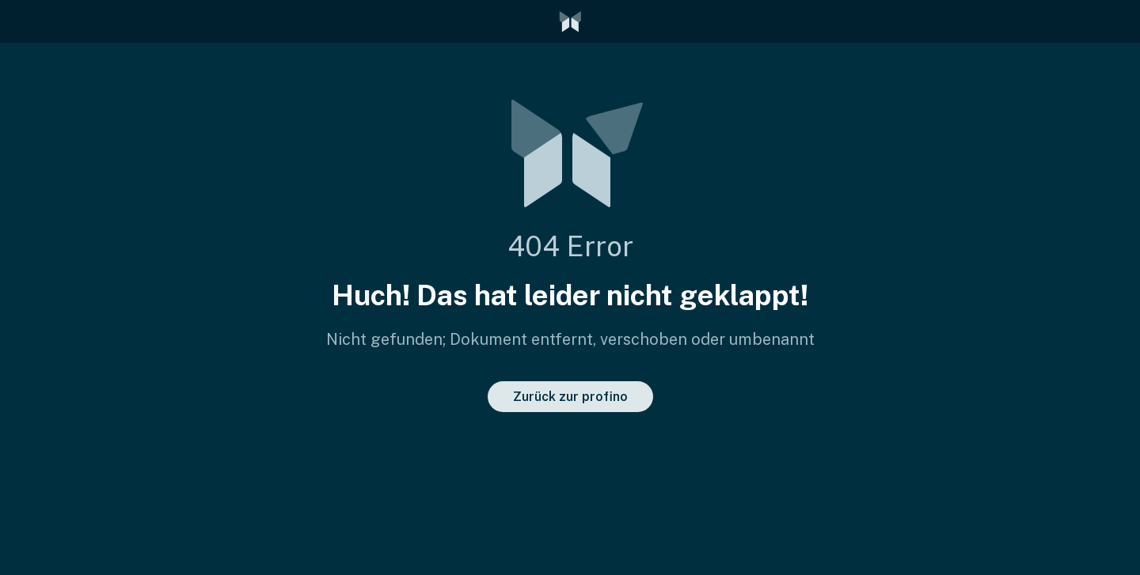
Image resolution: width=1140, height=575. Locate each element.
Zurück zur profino (570, 396)
